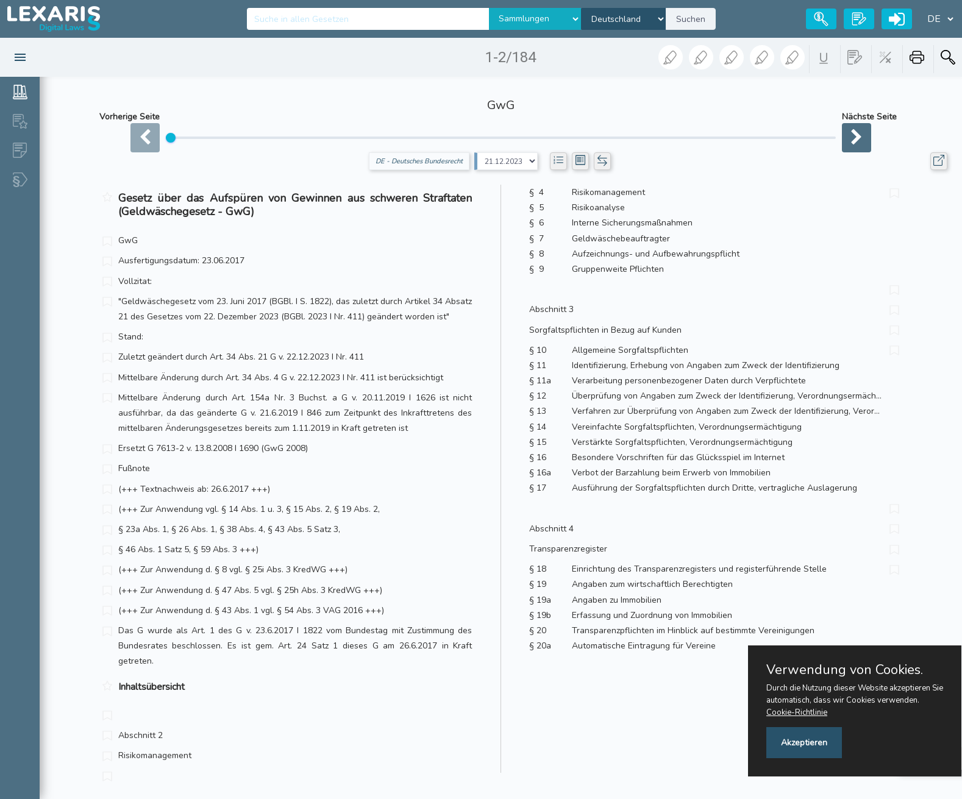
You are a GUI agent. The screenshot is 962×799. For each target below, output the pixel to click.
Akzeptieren (804, 742)
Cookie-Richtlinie (796, 712)
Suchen (690, 19)
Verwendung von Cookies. (844, 670)
